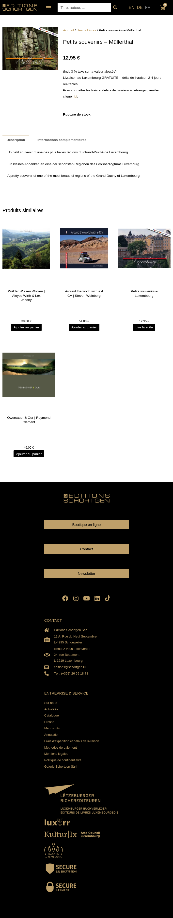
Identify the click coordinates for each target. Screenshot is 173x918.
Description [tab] (15, 140)
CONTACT (53, 620)
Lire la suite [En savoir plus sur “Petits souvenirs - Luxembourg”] (144, 327)
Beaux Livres (86, 30)
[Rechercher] (115, 7)
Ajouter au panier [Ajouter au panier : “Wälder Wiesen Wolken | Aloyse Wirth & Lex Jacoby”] (26, 327)
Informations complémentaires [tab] (61, 140)
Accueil (68, 30)
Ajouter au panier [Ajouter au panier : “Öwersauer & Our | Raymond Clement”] (29, 454)
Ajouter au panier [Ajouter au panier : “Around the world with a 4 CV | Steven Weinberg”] (84, 327)
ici (75, 96)
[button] (48, 7)
